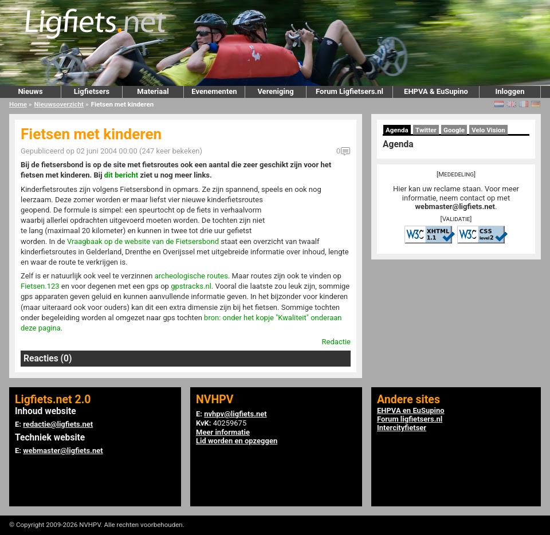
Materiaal (152, 91)
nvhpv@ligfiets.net (235, 414)
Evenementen (214, 91)
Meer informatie (223, 432)
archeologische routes (191, 276)
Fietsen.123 (40, 286)
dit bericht (121, 175)
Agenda (397, 130)
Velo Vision (488, 130)
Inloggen (509, 91)
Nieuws (30, 91)
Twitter (426, 130)
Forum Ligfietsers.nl (349, 91)
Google (454, 130)
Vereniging (275, 91)
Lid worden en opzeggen (236, 440)
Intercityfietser (401, 427)
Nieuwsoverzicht (59, 104)
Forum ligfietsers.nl (409, 419)
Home (18, 104)
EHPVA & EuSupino (436, 91)
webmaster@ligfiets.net (455, 206)
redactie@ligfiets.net (58, 424)
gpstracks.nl (191, 286)
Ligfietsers (91, 91)
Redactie (336, 341)
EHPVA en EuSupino (411, 410)
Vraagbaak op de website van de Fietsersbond (143, 241)
